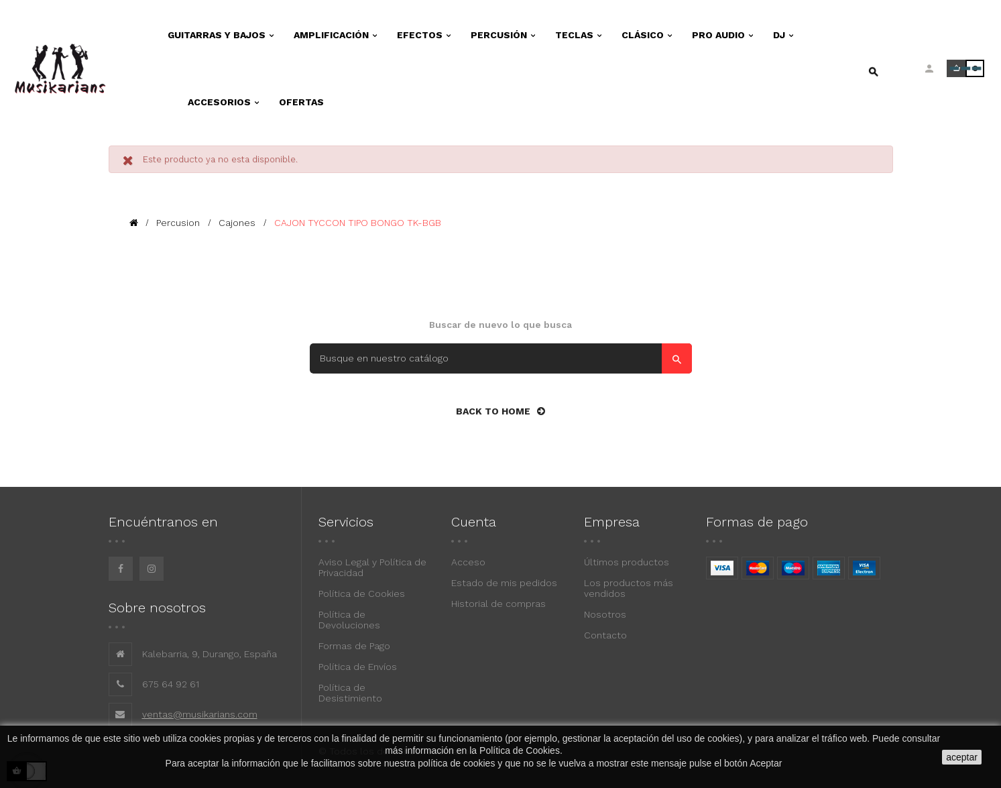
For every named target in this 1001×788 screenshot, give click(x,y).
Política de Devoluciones (349, 619)
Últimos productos (626, 562)
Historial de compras (498, 603)
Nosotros (605, 614)
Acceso (468, 562)
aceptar (962, 757)
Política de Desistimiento (350, 692)
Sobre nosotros (157, 608)
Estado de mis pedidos (504, 582)
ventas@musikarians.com (199, 714)
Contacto (605, 635)
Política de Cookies (361, 593)
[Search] (501, 358)
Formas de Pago (354, 645)
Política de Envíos (357, 666)
